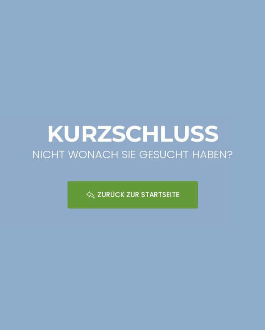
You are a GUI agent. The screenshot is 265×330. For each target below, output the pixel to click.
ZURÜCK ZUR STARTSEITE (133, 194)
